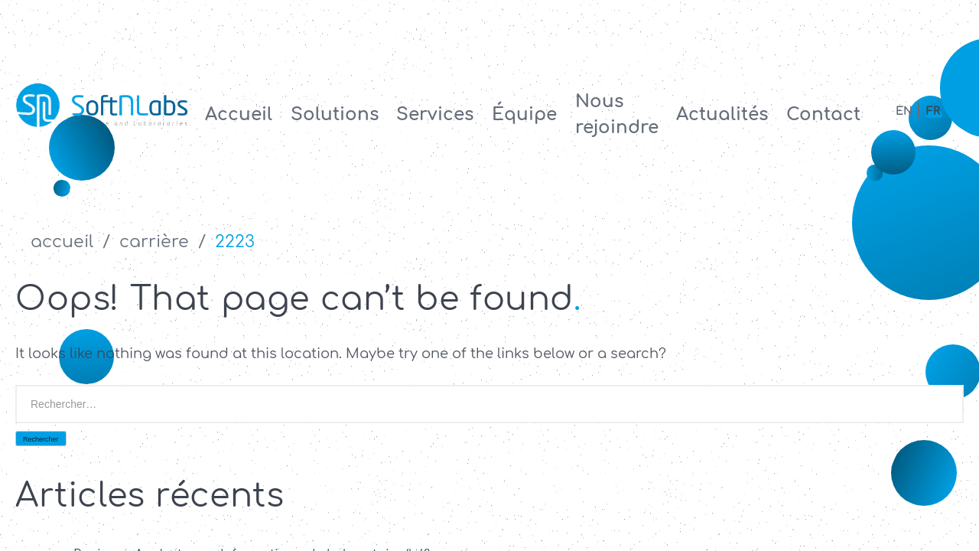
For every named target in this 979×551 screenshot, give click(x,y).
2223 (235, 242)
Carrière (154, 242)
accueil (62, 242)
